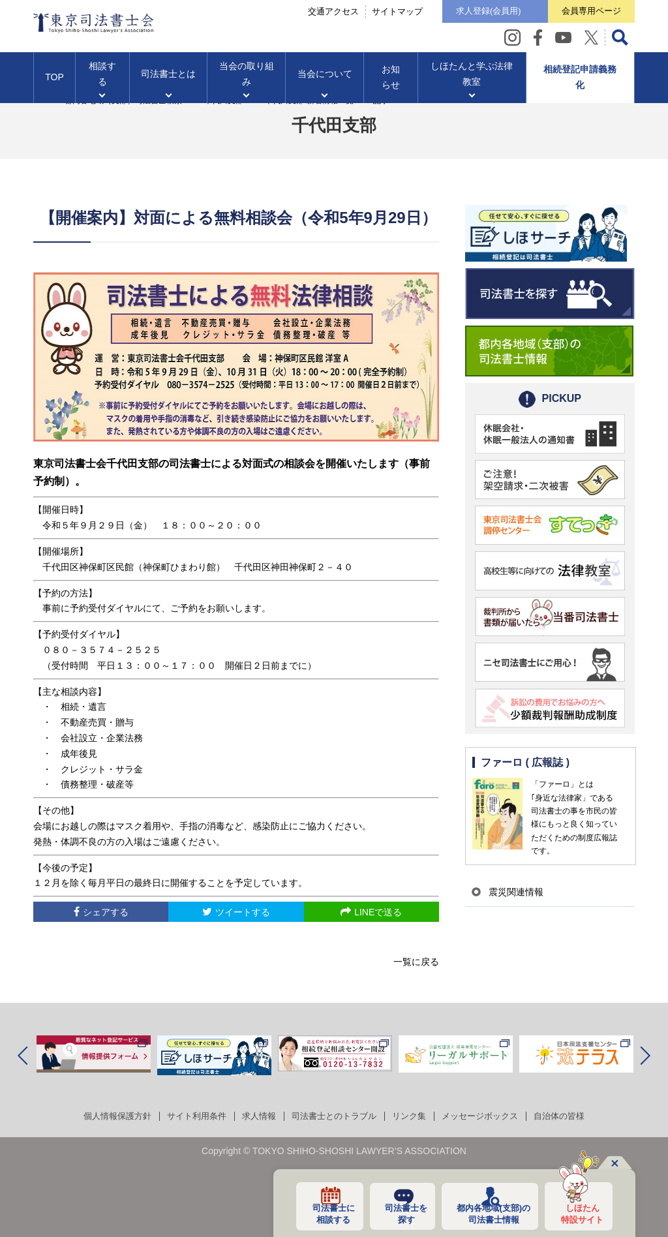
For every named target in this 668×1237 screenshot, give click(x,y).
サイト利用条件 (188, 1115)
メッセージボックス (489, 1115)
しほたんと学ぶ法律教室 (471, 79)
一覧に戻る (416, 961)
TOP (54, 82)
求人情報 (254, 1115)
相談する (102, 79)
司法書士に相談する (322, 1213)
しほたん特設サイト (578, 1213)
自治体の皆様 (572, 1115)
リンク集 (413, 1115)
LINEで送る (378, 912)
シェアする (106, 912)
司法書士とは (168, 79)
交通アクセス (309, 14)
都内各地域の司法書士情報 (487, 1213)
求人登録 (471, 14)
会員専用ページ (585, 13)
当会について (325, 79)
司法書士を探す (396, 1213)
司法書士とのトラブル (334, 1115)
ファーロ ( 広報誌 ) (525, 763)
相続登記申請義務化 (579, 82)
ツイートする (242, 912)
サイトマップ (373, 14)
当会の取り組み (246, 79)
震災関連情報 (512, 892)
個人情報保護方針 (104, 1115)
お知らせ (391, 82)
